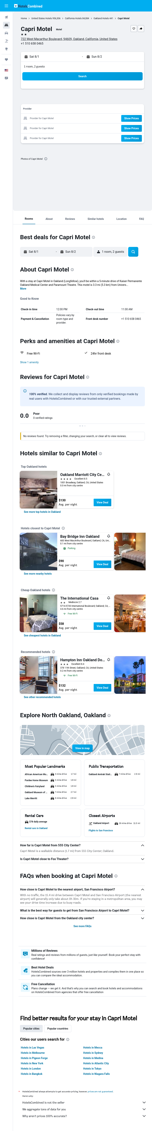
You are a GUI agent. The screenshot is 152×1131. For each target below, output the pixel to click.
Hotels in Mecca (92, 1047)
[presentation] (45, 158)
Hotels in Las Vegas (32, 1047)
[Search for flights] (6, 17)
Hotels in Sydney (93, 1052)
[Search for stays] (6, 25)
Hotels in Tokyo (92, 1068)
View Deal (102, 502)
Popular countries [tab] (57, 1028)
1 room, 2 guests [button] (34, 66)
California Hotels (73, 18)
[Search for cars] (6, 33)
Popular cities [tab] (31, 1028)
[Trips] (6, 59)
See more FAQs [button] (83, 926)
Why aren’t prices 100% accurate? (84, 1116)
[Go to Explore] (6, 49)
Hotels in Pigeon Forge (34, 1058)
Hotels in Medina (93, 1058)
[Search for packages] (6, 41)
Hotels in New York (32, 1063)
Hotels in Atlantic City (96, 1063)
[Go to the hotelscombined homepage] (28, 6)
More (23, 288)
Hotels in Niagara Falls (96, 1073)
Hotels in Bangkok (31, 1073)
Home (24, 18)
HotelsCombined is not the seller (84, 1102)
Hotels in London (31, 1068)
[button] (6, 6)
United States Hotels (41, 18)
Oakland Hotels (101, 18)
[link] (42, 512)
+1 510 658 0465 (32, 43)
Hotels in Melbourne (33, 1052)
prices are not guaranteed (100, 1091)
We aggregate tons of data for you (84, 1109)
